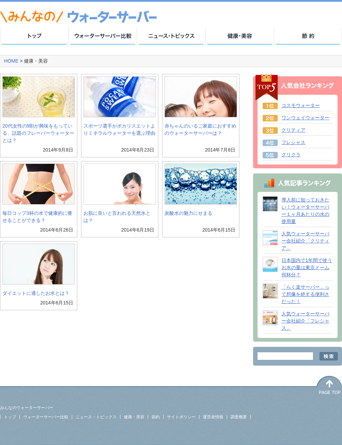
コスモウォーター (300, 105)
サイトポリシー (181, 417)
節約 (156, 417)
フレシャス (293, 142)
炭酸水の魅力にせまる (188, 213)
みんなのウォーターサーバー (26, 407)
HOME (12, 61)
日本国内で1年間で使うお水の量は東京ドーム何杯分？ (306, 267)
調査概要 (239, 417)
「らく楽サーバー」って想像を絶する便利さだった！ (305, 294)
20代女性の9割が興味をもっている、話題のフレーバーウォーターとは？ (38, 133)
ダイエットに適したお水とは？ (35, 293)
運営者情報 (213, 417)
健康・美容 (134, 417)
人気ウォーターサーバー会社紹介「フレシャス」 (305, 321)
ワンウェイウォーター (305, 117)
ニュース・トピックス (96, 417)
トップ (10, 417)
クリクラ (291, 154)
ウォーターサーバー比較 (45, 417)
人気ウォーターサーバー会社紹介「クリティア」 (305, 241)
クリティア (293, 130)
